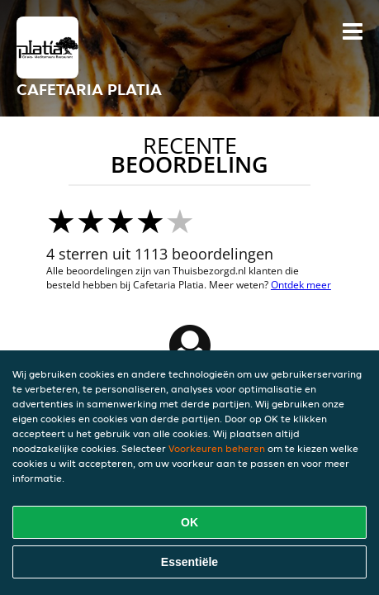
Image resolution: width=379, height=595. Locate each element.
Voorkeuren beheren (216, 448)
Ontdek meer (301, 285)
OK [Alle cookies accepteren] (189, 522)
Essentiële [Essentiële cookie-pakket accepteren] (189, 562)
